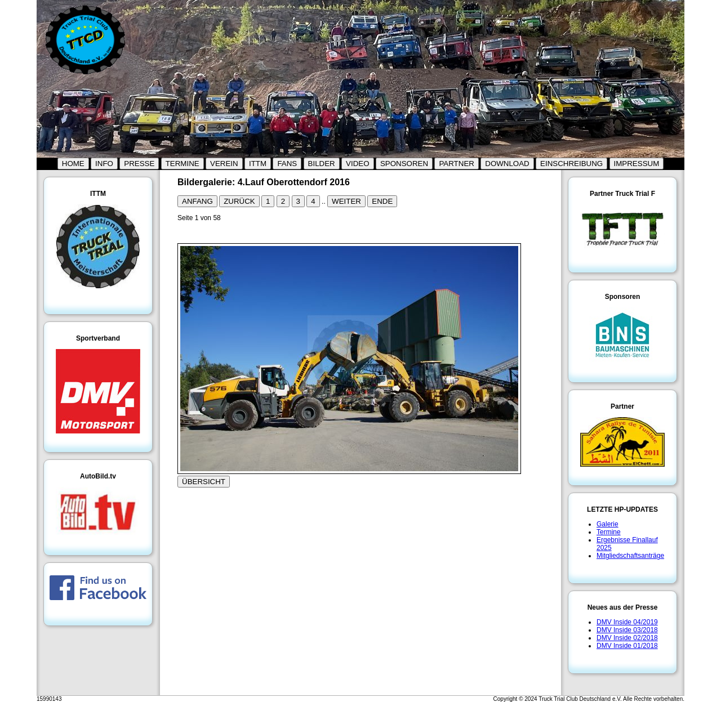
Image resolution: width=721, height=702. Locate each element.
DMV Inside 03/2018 (627, 630)
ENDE (382, 201)
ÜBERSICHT (203, 481)
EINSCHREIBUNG (571, 163)
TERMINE (182, 163)
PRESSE (139, 163)
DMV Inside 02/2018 (627, 638)
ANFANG (197, 201)
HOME (73, 163)
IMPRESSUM (637, 163)
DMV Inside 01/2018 (627, 646)
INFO (104, 163)
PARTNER (456, 163)
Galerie (607, 524)
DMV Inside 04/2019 (627, 622)
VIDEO (357, 163)
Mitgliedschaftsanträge (630, 556)
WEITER (346, 201)
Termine (609, 532)
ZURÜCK (239, 201)
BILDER (321, 163)
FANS (287, 163)
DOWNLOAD (507, 163)
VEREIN (224, 163)
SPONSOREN (404, 163)
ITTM (257, 163)
